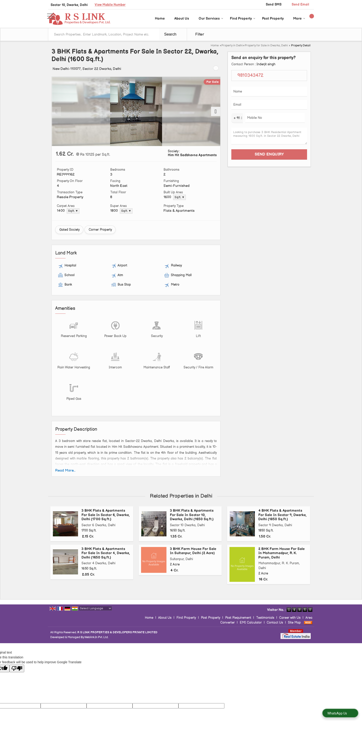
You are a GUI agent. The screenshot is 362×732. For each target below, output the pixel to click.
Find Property (242, 18)
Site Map (294, 622)
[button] (110, 5)
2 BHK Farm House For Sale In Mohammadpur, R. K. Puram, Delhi (281, 553)
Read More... (65, 470)
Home (160, 18)
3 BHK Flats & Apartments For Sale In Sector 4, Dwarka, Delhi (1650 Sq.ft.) (105, 553)
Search (170, 34)
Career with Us (290, 618)
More (299, 18)
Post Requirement (238, 618)
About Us (181, 18)
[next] (215, 111)
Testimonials (265, 618)
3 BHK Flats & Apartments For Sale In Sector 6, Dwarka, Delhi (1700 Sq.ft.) (105, 514)
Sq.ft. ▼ (179, 197)
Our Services (211, 18)
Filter (199, 34)
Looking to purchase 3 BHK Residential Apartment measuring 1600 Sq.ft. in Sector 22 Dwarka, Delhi (269, 136)
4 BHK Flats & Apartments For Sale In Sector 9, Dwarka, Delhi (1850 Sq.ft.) (282, 514)
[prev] (56, 111)
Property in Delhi (232, 45)
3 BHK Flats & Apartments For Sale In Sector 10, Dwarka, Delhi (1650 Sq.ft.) (192, 514)
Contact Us (275, 622)
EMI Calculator (251, 622)
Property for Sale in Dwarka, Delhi (266, 45)
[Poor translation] (16, 668)
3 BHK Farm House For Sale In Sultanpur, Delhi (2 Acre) (193, 551)
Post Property (273, 18)
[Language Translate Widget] (95, 608)
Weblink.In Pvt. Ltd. (96, 637)
